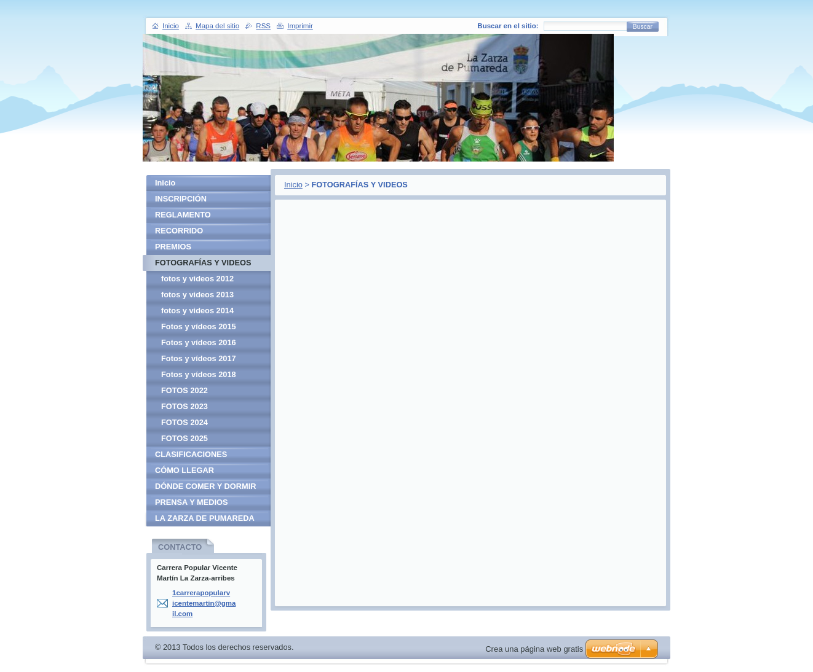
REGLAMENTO (183, 214)
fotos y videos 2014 (197, 310)
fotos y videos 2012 (197, 278)
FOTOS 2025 (184, 438)
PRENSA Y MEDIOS (191, 502)
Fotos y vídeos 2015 (198, 326)
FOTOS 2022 (184, 390)
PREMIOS (173, 246)
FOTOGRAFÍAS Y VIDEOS (203, 262)
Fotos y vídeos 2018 (198, 374)
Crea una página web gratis (534, 649)
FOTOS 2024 (184, 422)
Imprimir (300, 25)
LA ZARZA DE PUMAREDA (205, 518)
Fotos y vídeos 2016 (198, 342)
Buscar (642, 26)
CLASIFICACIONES (191, 454)
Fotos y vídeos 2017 (198, 358)
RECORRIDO (179, 230)
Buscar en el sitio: (507, 25)
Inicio (293, 184)
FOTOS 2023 (184, 406)
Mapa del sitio (217, 25)
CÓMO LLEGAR (184, 470)
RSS (263, 25)
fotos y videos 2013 (197, 294)
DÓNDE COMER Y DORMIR (205, 486)
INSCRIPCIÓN (181, 198)
